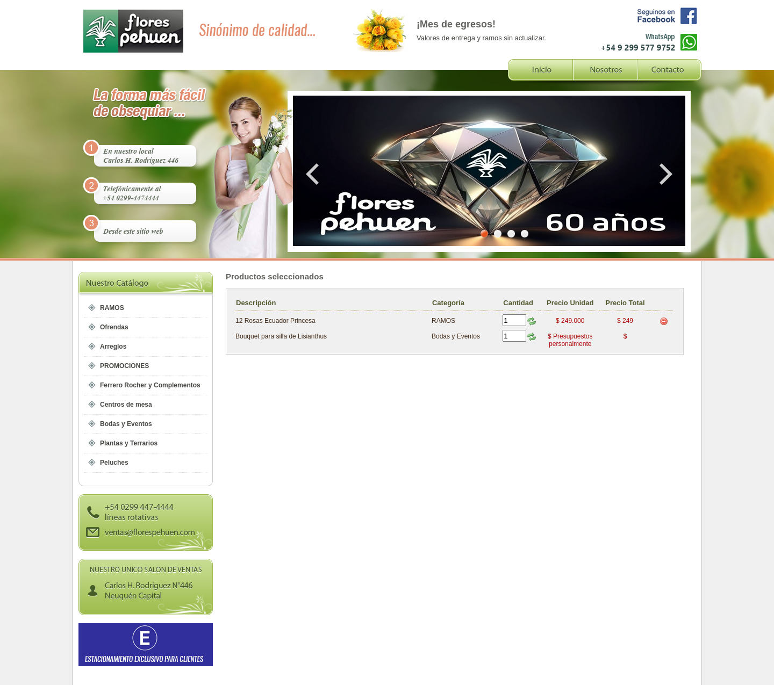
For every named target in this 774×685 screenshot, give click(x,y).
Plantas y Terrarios (128, 443)
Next (664, 174)
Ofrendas (114, 327)
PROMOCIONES (124, 366)
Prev (314, 174)
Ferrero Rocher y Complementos (150, 385)
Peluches (114, 462)
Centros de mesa (126, 404)
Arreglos (113, 346)
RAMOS (112, 308)
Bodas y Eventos (126, 424)
